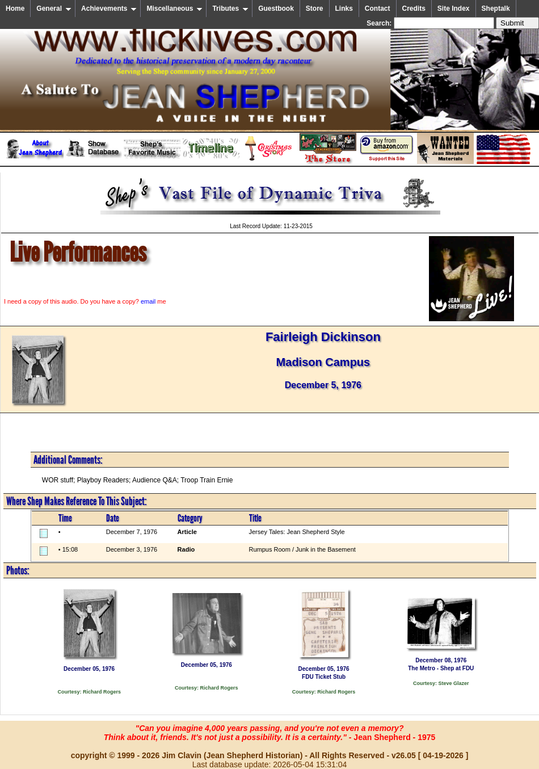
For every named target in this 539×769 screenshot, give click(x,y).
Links (344, 8)
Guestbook (276, 8)
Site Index (453, 8)
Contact (377, 8)
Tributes (230, 8)
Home (15, 8)
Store (314, 8)
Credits (414, 8)
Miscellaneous (174, 8)
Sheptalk (496, 8)
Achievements (109, 8)
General (53, 8)
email (148, 301)
